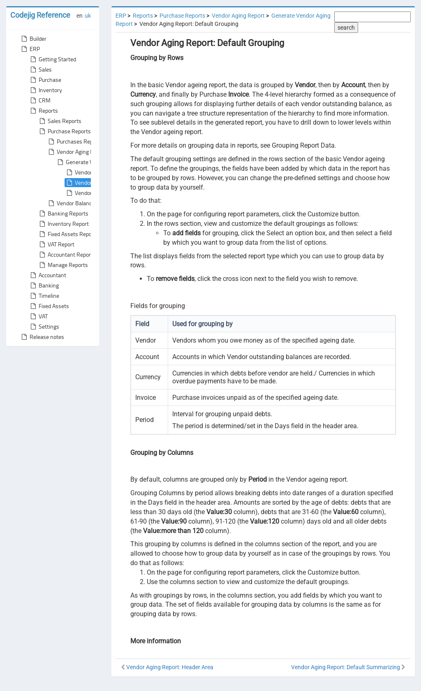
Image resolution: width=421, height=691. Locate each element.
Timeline (44, 295)
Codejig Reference (40, 15)
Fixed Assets (49, 306)
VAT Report (56, 244)
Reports (43, 110)
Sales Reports (59, 120)
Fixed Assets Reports (68, 234)
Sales (40, 69)
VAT (38, 316)
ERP (30, 48)
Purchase (45, 79)
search (346, 27)
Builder (33, 38)
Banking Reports (63, 213)
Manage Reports (63, 264)
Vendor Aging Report (76, 151)
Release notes (42, 336)
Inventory (45, 90)
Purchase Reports (64, 131)
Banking (44, 285)
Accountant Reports (67, 254)
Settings (44, 326)
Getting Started (52, 59)
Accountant (47, 275)
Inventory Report (63, 223)
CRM (40, 100)
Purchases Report (73, 141)
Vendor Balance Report (79, 203)
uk (88, 15)
